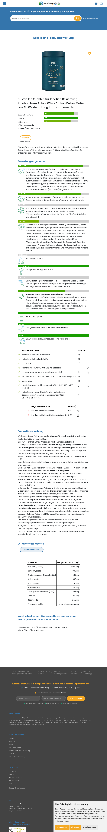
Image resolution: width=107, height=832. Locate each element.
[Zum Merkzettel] (95, 3)
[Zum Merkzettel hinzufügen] (89, 53)
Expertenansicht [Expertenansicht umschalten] (31, 550)
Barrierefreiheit (14, 780)
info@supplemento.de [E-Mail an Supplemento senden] (16, 811)
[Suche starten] (77, 18)
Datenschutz (13, 774)
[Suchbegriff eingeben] (42, 18)
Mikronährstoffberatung (17, 757)
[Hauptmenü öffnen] (5, 3)
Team (11, 745)
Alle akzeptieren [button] (62, 827)
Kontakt (11, 754)
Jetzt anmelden (76, 698)
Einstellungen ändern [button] (89, 827)
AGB (10, 784)
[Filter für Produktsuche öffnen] (102, 4)
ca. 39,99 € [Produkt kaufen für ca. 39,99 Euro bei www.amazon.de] (25, 138)
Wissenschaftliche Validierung (19, 751)
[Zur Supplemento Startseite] (50, 3)
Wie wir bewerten (15, 748)
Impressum (13, 771)
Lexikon (11, 738)
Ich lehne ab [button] (75, 827)
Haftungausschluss (15, 777)
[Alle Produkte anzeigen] (91, 18)
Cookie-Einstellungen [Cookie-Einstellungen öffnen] (17, 788)
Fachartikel (12, 742)
